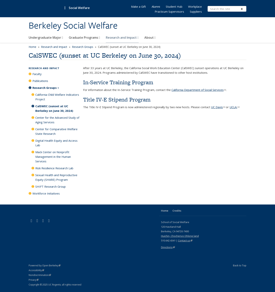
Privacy (34, 279)
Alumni (156, 6)
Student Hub (174, 6)
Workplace (195, 6)
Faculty (37, 74)
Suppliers (196, 11)
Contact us (185, 240)
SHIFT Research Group (50, 186)
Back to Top (239, 265)
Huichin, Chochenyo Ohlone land (180, 236)
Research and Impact (122, 37)
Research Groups (82, 47)
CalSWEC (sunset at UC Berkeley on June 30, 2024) (54, 108)
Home (32, 47)
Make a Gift (138, 6)
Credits (176, 210)
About (150, 37)
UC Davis (218, 107)
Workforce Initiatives (46, 193)
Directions (168, 247)
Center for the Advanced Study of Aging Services (57, 120)
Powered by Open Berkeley (45, 265)
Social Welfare (79, 8)
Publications (40, 81)
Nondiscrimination (40, 275)
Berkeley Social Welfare (73, 25)
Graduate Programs (84, 37)
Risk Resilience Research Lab (54, 168)
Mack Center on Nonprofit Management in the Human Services (53, 156)
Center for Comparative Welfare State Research (56, 131)
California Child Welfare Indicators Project (57, 97)
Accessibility (36, 270)
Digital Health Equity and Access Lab (56, 143)
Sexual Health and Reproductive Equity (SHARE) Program (56, 177)
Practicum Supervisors (169, 11)
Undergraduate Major (46, 37)
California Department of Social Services (198, 90)
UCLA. (234, 107)
